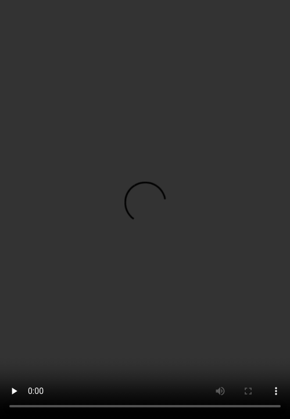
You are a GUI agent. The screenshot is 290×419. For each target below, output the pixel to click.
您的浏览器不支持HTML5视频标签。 (145, 209)
